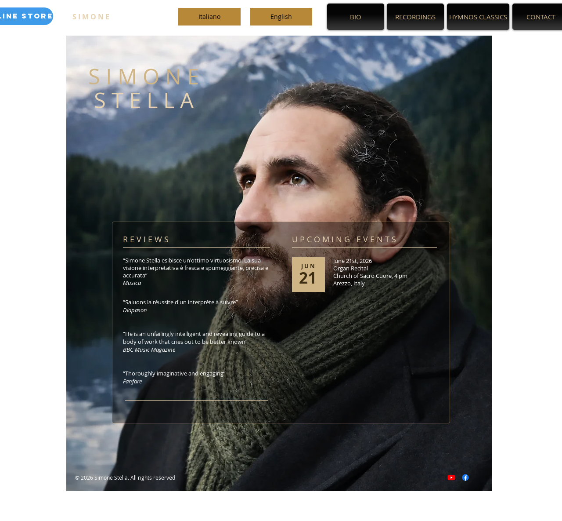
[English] (281, 17)
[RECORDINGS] (415, 17)
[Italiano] (209, 17)
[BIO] (355, 17)
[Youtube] (451, 477)
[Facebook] (465, 477)
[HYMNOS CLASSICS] (478, 17)
